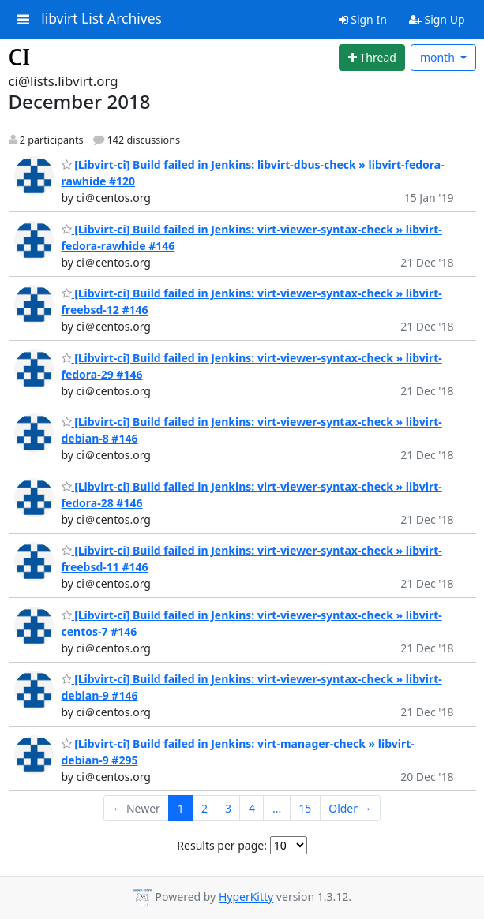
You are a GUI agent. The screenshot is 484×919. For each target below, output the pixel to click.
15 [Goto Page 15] (304, 808)
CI (20, 57)
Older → (349, 808)
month (439, 57)
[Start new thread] (372, 57)
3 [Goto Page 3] (228, 808)
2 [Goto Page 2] (204, 808)
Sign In (363, 19)
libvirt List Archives (101, 18)
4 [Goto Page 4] (252, 808)
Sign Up (437, 19)
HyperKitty (246, 897)
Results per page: (222, 845)
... (276, 808)
